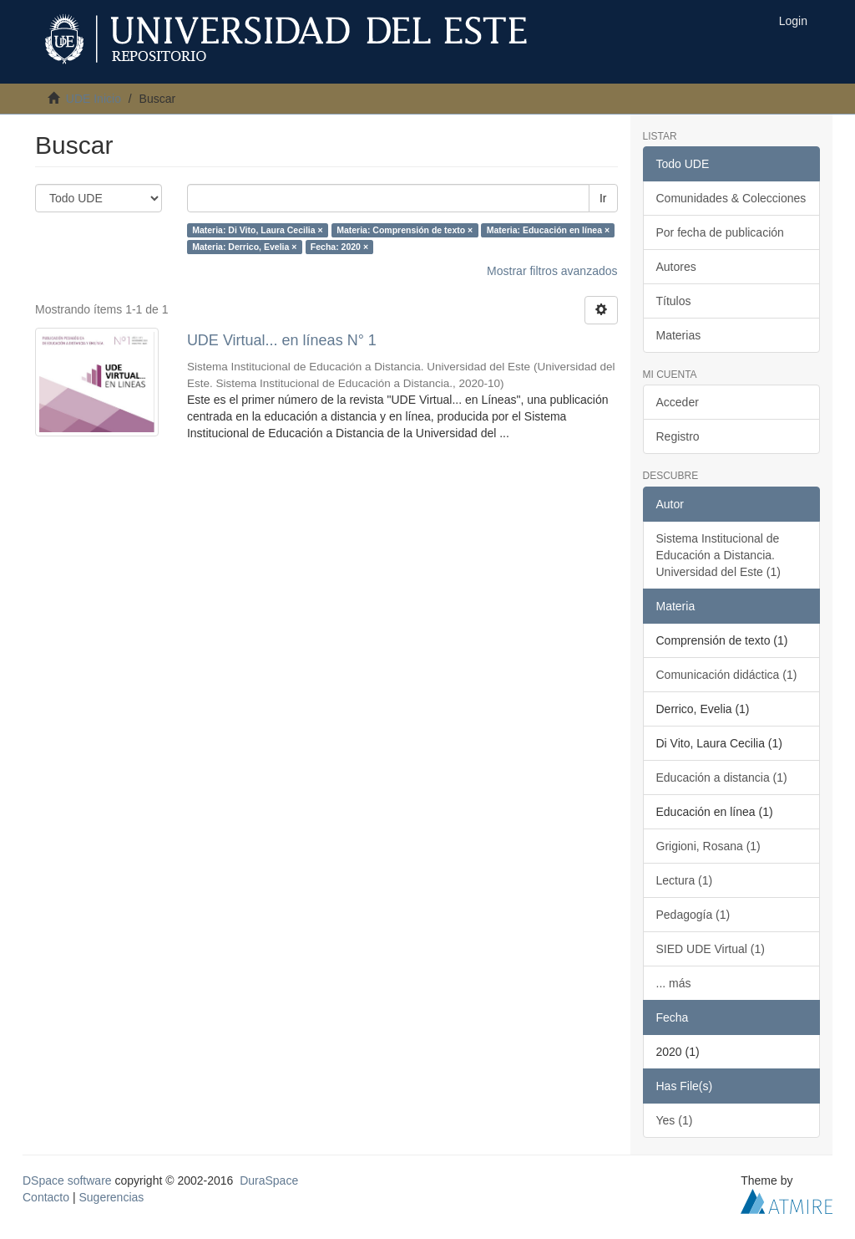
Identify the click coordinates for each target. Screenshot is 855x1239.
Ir (603, 198)
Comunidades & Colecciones (731, 198)
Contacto (46, 1197)
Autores (676, 266)
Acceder (677, 402)
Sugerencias (111, 1197)
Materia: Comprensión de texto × (404, 230)
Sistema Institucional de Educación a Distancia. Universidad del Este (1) (718, 555)
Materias (678, 335)
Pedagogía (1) (693, 914)
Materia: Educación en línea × (548, 230)
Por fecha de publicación (720, 232)
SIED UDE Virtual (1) (710, 949)
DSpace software (67, 1180)
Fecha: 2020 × (339, 247)
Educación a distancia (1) (721, 777)
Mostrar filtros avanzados (552, 271)
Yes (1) (674, 1120)
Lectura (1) (684, 880)
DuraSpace (269, 1180)
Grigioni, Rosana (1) (708, 846)
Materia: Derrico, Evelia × (244, 247)
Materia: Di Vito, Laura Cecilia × (257, 230)
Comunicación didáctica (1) (726, 674)
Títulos (673, 301)
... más (673, 983)
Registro (678, 436)
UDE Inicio (93, 98)
